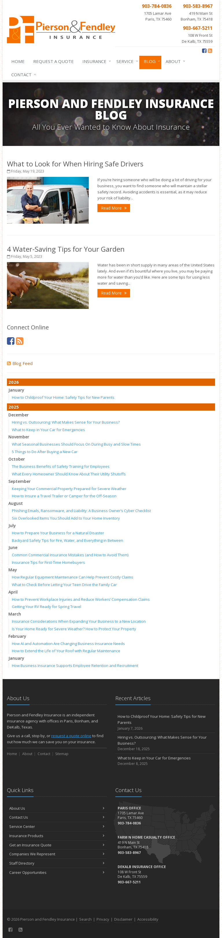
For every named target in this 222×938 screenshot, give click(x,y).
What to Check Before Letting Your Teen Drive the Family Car (64, 584)
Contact (22, 74)
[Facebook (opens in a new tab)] (204, 50)
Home (18, 61)
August (15, 503)
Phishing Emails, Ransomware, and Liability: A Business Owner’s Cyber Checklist (81, 510)
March (14, 614)
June (12, 547)
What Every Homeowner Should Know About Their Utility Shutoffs (69, 474)
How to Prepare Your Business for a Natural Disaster (58, 532)
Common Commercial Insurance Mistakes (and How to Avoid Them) (70, 554)
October (16, 459)
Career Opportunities (56, 872)
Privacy (103, 919)
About (174, 61)
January (16, 390)
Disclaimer (123, 919)
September (19, 481)
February (17, 636)
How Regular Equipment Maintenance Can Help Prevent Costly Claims (72, 577)
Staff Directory (56, 863)
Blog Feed (20, 363)
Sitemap (62, 753)
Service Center (56, 826)
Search (85, 919)
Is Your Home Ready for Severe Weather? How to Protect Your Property (74, 628)
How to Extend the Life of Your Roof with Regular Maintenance (66, 650)
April (13, 592)
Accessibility (147, 919)
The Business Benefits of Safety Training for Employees (61, 466)
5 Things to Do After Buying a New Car (44, 451)
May (12, 569)
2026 (13, 382)
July (12, 525)
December (18, 415)
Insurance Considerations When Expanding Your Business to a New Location (79, 621)
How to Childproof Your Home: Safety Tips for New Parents (63, 397)
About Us (56, 808)
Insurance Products (56, 835)
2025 (13, 407)
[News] (210, 50)
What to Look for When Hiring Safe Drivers (75, 163)
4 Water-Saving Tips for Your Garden (66, 249)
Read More (114, 208)
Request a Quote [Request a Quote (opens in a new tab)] (53, 61)
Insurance (95, 61)
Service (126, 61)
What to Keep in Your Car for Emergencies (48, 429)
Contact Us (56, 817)
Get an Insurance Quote (56, 845)
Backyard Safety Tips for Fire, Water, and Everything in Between (67, 540)
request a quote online (71, 735)
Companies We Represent (56, 854)
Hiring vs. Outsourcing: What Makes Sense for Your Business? (66, 422)
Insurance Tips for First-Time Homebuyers (48, 562)
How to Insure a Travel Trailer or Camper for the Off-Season (64, 495)
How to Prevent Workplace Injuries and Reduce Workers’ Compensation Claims (81, 599)
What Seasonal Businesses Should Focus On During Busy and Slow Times (76, 444)
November (18, 437)
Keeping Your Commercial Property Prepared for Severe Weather (69, 488)
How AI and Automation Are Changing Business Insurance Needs (68, 643)
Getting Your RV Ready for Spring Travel (46, 606)
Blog (151, 61)
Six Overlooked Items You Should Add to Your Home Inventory (66, 518)
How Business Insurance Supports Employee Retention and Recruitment (75, 665)
